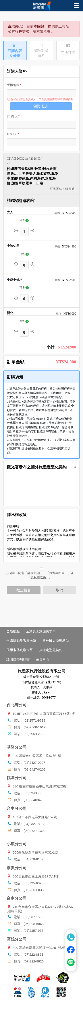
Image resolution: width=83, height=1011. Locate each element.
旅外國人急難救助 (55, 641)
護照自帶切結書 (18, 659)
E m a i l (12, 134)
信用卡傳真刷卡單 (19, 650)
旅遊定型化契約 (50, 650)
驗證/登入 (40, 106)
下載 (72, 467)
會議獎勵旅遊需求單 (21, 641)
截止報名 (23, 590)
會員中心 (42, 659)
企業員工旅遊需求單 (41, 631)
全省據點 (13, 631)
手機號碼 (13, 85)
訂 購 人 (12, 116)
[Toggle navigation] (6, 6)
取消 (59, 590)
